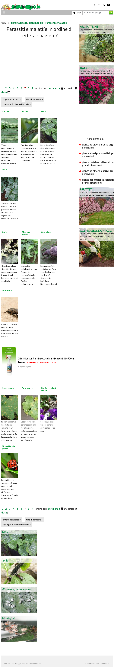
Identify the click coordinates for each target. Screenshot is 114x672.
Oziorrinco (46, 232)
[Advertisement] (33, 19)
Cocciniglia (8, 618)
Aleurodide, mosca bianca (16, 589)
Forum (77, 13)
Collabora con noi (91, 663)
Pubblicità (104, 663)
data (4, 92)
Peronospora (8, 388)
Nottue (25, 111)
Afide (5, 560)
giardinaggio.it (19, 22)
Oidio (43, 111)
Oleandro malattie (26, 233)
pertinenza (54, 88)
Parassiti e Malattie (56, 22)
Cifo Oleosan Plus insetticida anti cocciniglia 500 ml (46, 362)
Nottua (5, 111)
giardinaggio (36, 22)
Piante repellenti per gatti (48, 389)
